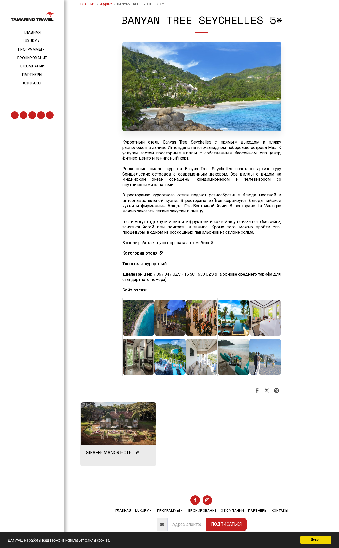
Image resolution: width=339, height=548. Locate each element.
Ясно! (316, 540)
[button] (32, 41)
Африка (106, 4)
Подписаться (226, 524)
